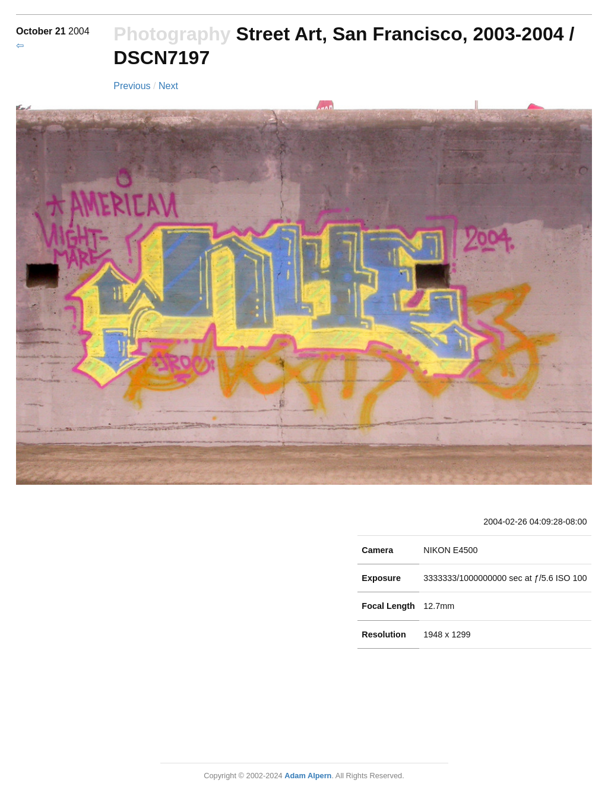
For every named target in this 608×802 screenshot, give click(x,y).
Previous (133, 86)
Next (168, 86)
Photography (171, 34)
